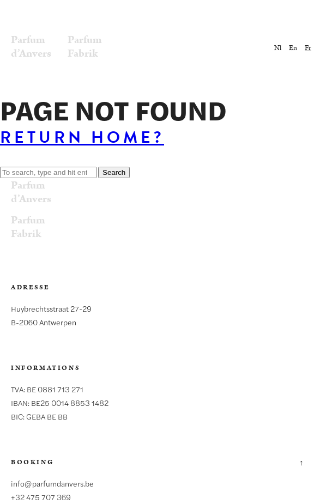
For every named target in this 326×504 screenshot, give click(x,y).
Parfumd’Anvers (31, 46)
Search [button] (113, 172)
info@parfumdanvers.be (52, 483)
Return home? (82, 137)
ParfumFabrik (85, 46)
